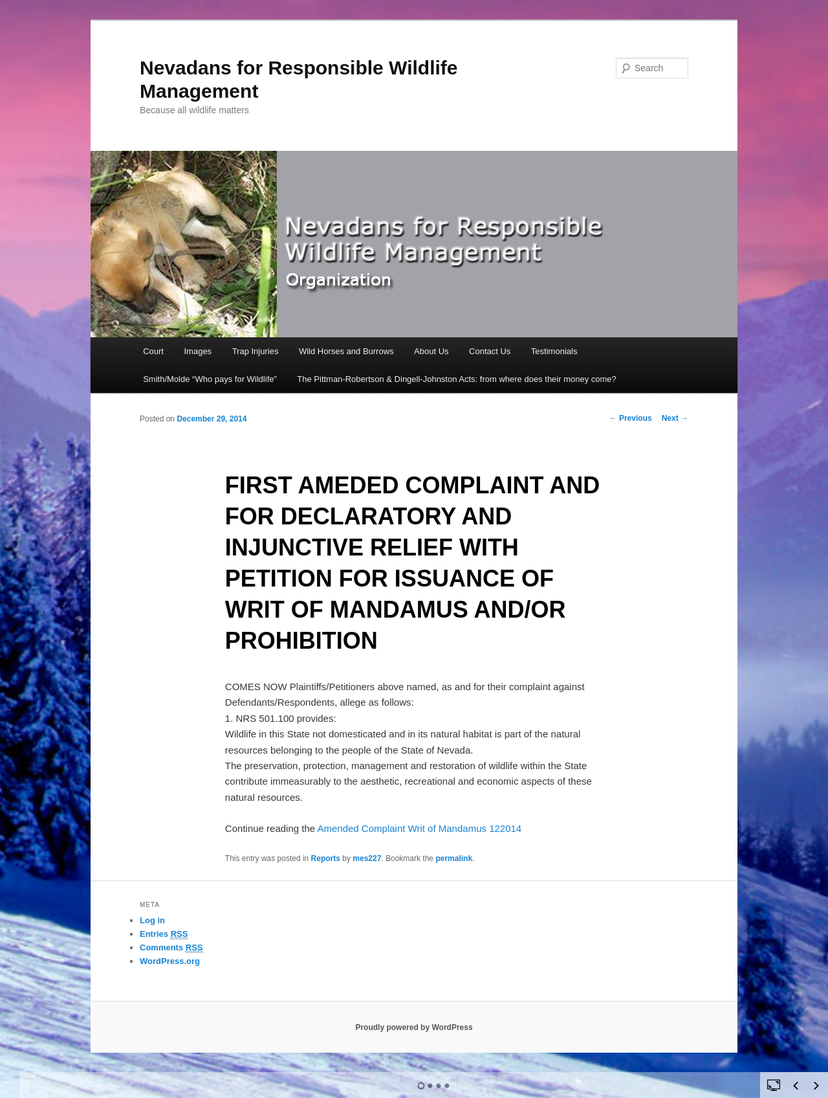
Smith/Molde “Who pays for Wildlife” (210, 379)
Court (153, 351)
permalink (453, 858)
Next (675, 418)
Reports (325, 858)
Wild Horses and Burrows (346, 351)
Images (198, 351)
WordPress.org (170, 961)
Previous (630, 418)
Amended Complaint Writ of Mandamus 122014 (419, 828)
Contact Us (489, 351)
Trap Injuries (255, 351)
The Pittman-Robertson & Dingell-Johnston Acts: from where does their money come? (456, 379)
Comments (171, 948)
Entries (164, 934)
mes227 (367, 858)
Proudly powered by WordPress (413, 1027)
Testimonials (554, 351)
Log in (152, 920)
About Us (431, 351)
